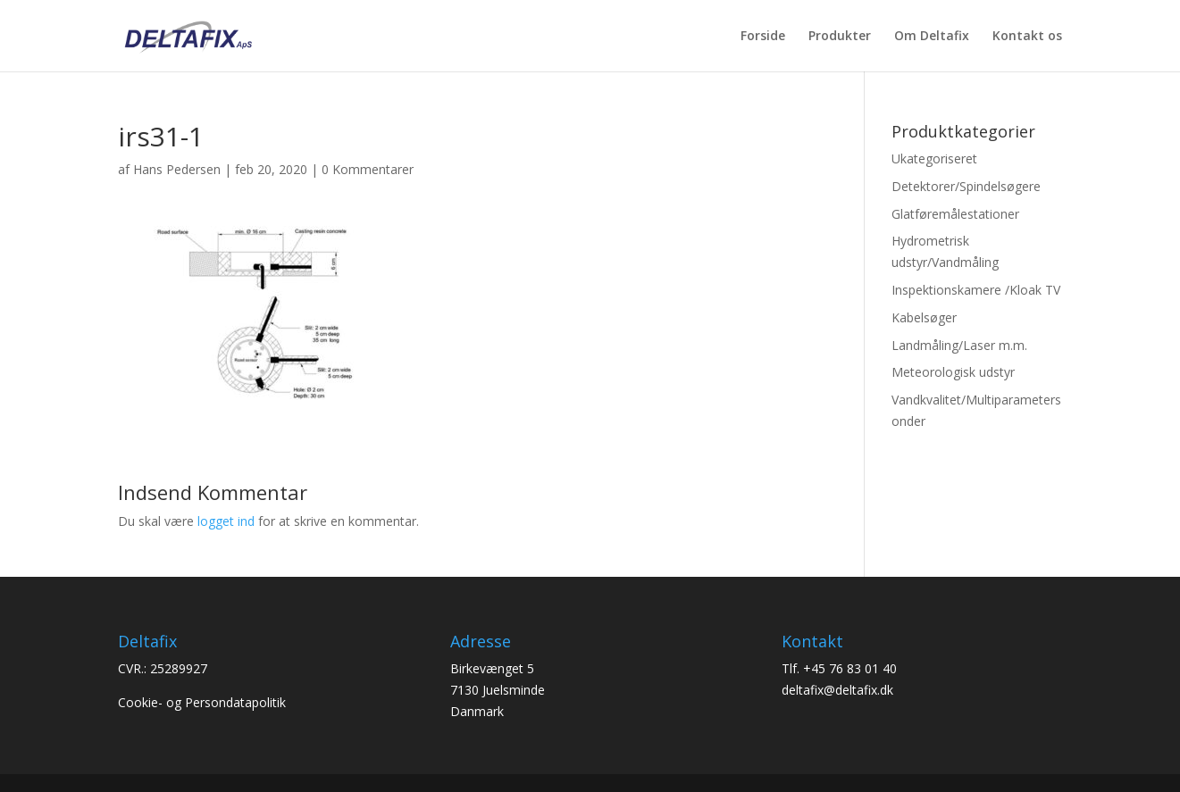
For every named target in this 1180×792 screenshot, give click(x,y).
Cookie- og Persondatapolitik (202, 702)
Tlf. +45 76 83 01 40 (839, 668)
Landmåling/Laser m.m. (959, 345)
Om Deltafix (931, 36)
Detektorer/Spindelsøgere (966, 186)
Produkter (839, 36)
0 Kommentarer (368, 169)
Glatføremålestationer (955, 213)
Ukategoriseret (934, 158)
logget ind (226, 521)
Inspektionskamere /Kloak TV (975, 289)
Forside (763, 36)
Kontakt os (1027, 36)
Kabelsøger (924, 317)
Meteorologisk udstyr (953, 371)
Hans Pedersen (177, 169)
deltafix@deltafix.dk (837, 689)
